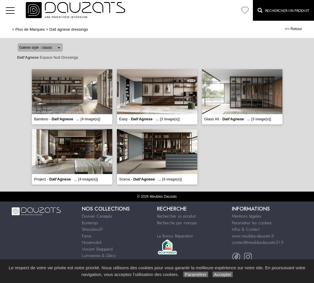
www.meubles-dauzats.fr (253, 236)
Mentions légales (246, 216)
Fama (86, 236)
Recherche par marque (177, 223)
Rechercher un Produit (283, 10)
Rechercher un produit (176, 216)
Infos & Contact (245, 229)
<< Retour (293, 29)
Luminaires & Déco (98, 255)
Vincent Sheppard (97, 249)
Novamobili (92, 242)
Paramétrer (196, 274)
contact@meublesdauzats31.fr (258, 242)
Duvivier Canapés (97, 216)
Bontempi (90, 223)
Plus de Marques (30, 29)
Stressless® (92, 229)
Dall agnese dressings (68, 29)
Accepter (222, 274)
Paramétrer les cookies (252, 223)
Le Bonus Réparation (175, 236)
